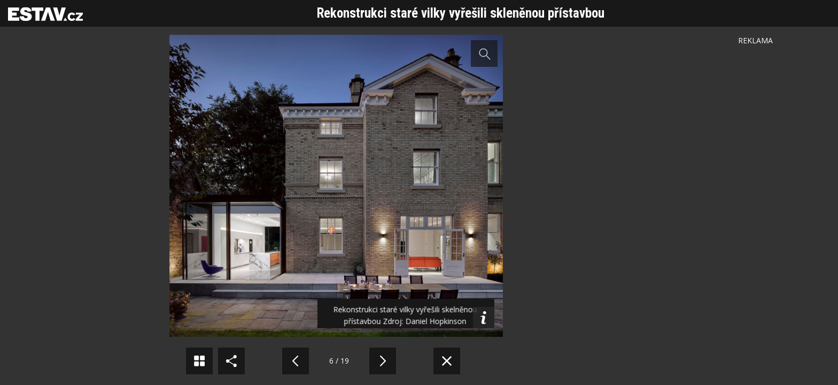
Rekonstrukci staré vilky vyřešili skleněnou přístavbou (460, 13)
